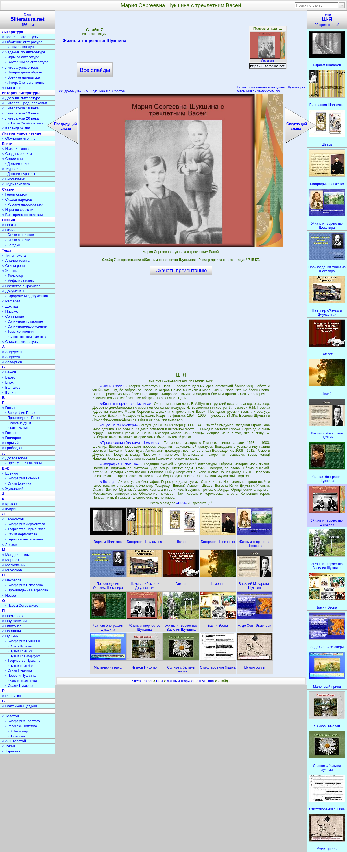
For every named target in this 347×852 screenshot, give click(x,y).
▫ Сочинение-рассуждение (26, 326)
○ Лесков (9, 544)
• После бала (17, 736)
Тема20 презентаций (327, 19)
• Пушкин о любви (20, 665)
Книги (7, 143)
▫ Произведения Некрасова (26, 590)
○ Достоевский (14, 458)
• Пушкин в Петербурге (24, 656)
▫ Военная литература (22, 77)
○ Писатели (11, 88)
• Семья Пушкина (20, 646)
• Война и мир (18, 731)
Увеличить (267, 59)
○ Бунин (9, 392)
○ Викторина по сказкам (22, 215)
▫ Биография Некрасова (24, 585)
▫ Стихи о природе (19, 235)
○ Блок (8, 382)
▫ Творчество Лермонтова (25, 529)
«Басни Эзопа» (112, 386)
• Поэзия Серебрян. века (25, 123)
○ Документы (13, 291)
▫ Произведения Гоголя (23, 418)
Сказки (8, 189)
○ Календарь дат (16, 128)
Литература (12, 32)
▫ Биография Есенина (22, 478)
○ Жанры (10, 271)
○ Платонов (12, 626)
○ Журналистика (16, 184)
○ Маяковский (13, 565)
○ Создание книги (17, 154)
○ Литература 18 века (20, 108)
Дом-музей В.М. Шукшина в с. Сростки (92, 91)
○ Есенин (10, 473)
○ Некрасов (11, 580)
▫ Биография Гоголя (20, 413)
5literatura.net (142, 681)
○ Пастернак (12, 616)
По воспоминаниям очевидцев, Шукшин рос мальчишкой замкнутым (271, 89)
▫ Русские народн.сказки (24, 204)
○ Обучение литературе (22, 42)
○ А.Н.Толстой (14, 741)
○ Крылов (10, 504)
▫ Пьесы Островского (21, 605)
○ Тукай (8, 746)
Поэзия (8, 220)
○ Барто (8, 377)
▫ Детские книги (17, 164)
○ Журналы (11, 169)
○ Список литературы (20, 341)
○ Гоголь (9, 408)
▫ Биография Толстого (22, 721)
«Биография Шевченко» (119, 464)
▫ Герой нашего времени (24, 539)
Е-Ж (5, 468)
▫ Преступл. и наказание (24, 463)
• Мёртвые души (19, 423)
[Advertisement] (181, 53)
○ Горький (10, 443)
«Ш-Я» (181, 503)
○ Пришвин (11, 631)
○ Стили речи (13, 265)
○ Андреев (11, 357)
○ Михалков (12, 570)
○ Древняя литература (21, 98)
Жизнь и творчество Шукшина (94, 41)
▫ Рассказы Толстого (21, 726)
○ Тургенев (11, 751)
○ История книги (16, 148)
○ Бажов (9, 372)
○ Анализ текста (15, 260)
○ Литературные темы (21, 67)
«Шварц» (107, 482)
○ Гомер (9, 433)
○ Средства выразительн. (23, 286)
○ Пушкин (10, 636)
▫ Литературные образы (24, 72)
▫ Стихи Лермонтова (21, 534)
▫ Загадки (12, 245)
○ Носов (9, 595)
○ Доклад (10, 306)
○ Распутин (11, 696)
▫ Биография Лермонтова (25, 524)
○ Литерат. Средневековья (24, 103)
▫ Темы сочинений (19, 332)
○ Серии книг (13, 159)
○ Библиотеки (13, 179)
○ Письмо (10, 311)
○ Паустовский (14, 621)
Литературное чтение (21, 133)
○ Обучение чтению (19, 138)
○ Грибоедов (12, 448)
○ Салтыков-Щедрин (19, 706)
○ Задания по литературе (23, 52)
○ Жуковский (12, 488)
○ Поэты (9, 225)
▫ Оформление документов (26, 296)
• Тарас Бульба (18, 427)
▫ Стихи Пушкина (18, 670)
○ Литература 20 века (20, 118)
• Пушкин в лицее (20, 651)
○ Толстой (10, 716)
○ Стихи (9, 230)
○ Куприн (9, 509)
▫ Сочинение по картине (24, 321)
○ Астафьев (12, 362)
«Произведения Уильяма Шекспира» (129, 443)
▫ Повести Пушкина (20, 676)
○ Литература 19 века (20, 113)
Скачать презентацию (181, 270)
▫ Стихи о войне (17, 240)
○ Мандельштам (16, 555)
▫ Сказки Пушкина (19, 685)
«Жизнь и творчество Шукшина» (125, 404)
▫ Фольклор (14, 276)
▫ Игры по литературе (22, 57)
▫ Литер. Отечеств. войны (25, 83)
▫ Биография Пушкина (22, 641)
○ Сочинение (13, 316)
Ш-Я (159, 681)
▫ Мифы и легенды (19, 281)
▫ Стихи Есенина (18, 483)
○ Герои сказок (14, 194)
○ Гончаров (11, 438)
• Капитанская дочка (22, 680)
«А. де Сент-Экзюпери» (119, 425)
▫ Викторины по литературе (26, 62)
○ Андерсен (12, 352)
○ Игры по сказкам (17, 209)
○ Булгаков (11, 387)
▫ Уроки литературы (20, 47)
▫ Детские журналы (20, 174)
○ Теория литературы (20, 37)
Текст (7, 250)
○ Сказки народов (17, 199)
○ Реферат (11, 301)
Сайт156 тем (27, 19)
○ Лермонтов (13, 519)
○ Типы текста (14, 255)
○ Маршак (10, 560)
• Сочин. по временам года (27, 336)
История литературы (21, 93)
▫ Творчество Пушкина (22, 661)
